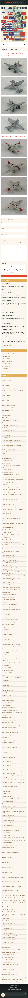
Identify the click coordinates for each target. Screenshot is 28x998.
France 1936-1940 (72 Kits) (8, 557)
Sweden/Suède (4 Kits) (7, 909)
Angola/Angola (5, 400)
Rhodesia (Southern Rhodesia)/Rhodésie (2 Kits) (13, 840)
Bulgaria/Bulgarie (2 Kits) (8, 458)
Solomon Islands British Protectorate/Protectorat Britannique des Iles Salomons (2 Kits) (14, 880)
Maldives (4, 715)
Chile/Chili (4, 484)
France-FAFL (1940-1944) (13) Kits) (10, 560)
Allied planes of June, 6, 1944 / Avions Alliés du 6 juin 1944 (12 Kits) (13, 379)
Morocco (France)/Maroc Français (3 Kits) (11, 745)
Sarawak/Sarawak (6, 862)
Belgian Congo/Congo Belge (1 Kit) (10, 427)
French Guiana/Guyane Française (10, 584)
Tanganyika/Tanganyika (7, 920)
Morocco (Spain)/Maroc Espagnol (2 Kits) (11, 747)
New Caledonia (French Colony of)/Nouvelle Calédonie (12, 776)
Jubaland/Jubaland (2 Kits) (8, 670)
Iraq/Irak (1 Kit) (5, 639)
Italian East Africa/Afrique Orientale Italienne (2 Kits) (13, 655)
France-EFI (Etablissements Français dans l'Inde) (13, 575)
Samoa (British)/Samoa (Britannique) (10, 855)
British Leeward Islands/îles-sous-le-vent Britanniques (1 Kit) (11, 446)
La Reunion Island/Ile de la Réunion (10, 687)
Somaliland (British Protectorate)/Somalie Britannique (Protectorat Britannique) (11, 887)
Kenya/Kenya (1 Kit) (7, 672)
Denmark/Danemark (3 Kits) (8, 521)
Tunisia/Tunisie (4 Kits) (7, 942)
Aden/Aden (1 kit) (6, 385)
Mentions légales (14, 985)
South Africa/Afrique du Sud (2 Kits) (10, 890)
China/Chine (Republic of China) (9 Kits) (11, 487)
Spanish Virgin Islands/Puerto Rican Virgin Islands (13, 900)
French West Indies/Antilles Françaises (11, 587)
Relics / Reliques (6, 363)
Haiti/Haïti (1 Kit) (6, 614)
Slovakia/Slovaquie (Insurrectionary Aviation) (12, 877)
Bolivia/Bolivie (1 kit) (6, 435)
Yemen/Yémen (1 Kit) (7, 972)
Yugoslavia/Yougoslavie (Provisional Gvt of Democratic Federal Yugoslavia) (12, 980)
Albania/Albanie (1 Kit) (7, 393)
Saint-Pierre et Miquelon (8, 847)
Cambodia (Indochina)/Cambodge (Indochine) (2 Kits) (13, 466)
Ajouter (14, 276)
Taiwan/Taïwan (5, 918)
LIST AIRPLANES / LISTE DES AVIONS (11, 353)
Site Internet (4, 234)
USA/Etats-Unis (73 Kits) (8, 957)
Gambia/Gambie (6, 592)
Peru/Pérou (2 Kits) (6, 817)
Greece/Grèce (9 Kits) (7, 607)
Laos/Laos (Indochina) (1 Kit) (8, 682)
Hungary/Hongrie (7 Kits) (8, 627)
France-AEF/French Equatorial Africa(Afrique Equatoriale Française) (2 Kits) (12, 568)
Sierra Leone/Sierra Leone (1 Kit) (9, 870)
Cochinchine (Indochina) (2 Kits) (9, 499)
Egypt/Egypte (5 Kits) (7, 529)
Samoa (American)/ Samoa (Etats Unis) (11, 852)
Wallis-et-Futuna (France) (8, 969)
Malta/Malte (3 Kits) (6, 717)
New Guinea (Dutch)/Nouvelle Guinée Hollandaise (13, 779)
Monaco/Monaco (6, 737)
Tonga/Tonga (5, 930)
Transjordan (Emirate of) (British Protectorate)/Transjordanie (9, 936)
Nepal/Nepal (5, 755)
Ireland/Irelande (6, 642)
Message (3, 240)
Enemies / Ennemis (6, 366)
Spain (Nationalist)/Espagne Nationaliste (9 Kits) (13, 895)
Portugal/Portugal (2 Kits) (8, 825)
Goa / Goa (4, 602)
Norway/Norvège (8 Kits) (8, 796)
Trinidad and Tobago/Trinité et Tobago (11, 939)
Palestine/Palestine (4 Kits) (8, 806)
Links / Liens (5, 368)
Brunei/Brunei (5, 455)
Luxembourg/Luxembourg (8, 702)
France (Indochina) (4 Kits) (8, 582)
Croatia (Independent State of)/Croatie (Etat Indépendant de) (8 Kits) (12, 510)
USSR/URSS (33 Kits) (7, 959)
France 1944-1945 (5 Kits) (8, 565)
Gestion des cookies (14, 987)
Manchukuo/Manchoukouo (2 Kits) (10, 720)
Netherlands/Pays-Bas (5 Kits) (9, 757)
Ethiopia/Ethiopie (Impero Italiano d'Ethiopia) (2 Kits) (13, 545)
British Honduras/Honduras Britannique (11, 442)
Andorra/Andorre (6, 398)
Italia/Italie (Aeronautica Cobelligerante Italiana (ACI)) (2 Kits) (13, 651)
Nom (2, 222)
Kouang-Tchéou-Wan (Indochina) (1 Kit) (11, 677)
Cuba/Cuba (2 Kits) (6, 513)
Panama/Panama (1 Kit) (7, 808)
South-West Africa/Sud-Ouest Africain (11, 893)
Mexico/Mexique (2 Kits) (8, 735)
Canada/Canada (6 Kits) (7, 472)
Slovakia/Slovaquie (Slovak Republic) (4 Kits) (12, 875)
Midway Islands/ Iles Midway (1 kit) (10, 732)
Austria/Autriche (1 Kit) (7, 410)
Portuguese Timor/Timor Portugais (10, 830)
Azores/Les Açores (6, 412)
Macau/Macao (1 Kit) (7, 705)
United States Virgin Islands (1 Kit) (10, 952)
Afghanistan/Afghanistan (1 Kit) (9, 388)
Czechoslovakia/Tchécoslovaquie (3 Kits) (11, 518)
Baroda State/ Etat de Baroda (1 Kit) (10, 420)
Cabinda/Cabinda (6, 463)
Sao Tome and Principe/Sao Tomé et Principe (12, 860)
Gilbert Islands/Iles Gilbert (8, 599)
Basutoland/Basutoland (7, 422)
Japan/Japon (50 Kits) (7, 667)
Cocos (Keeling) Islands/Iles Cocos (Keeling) (12, 502)
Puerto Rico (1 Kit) (6, 832)
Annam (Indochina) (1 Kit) (8, 403)
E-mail (2, 228)
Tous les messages (7, 345)
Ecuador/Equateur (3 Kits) (8, 527)
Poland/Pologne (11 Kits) (8, 822)
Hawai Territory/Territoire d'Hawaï (10, 619)
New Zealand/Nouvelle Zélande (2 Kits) (11, 786)
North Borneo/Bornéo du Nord (9, 793)
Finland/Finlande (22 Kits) (8, 555)
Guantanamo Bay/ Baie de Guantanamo (11, 609)
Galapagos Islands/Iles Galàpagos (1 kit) (11, 589)
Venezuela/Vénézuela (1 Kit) (8, 962)
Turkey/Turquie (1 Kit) (7, 944)
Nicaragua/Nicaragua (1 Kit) (8, 788)
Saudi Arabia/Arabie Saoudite (9, 865)
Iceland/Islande (5, 629)
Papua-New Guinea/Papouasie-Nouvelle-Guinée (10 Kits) (13, 812)
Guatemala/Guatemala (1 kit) (9, 612)
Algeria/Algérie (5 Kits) (7, 395)
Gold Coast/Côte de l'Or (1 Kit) (9, 604)
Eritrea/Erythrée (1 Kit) (7, 537)
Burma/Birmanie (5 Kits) (7, 460)
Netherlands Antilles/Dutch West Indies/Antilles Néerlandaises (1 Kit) (13, 764)
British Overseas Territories (8, 449)
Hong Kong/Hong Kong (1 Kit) (9, 624)
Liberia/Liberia (5, 692)
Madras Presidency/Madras (8, 707)
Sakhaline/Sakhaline (6, 850)
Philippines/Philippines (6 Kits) (9, 820)
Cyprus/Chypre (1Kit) (7, 516)
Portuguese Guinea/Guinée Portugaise (11, 827)
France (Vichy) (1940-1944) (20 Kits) (10, 562)
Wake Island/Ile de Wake (8, 967)
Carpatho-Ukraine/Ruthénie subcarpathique (12, 479)
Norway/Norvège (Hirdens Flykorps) (10, 798)
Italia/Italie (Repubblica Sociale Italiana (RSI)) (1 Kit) (13, 647)
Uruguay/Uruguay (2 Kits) (8, 954)
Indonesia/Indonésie (7, 634)
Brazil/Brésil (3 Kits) (6, 437)
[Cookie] (3, 995)
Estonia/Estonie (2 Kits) (7, 539)
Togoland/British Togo (7, 928)
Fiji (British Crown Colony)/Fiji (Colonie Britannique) (11, 552)
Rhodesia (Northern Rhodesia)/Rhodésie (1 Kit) (13, 837)
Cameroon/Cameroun (7, 469)
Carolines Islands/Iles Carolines (9, 477)
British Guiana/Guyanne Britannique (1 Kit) (12, 440)
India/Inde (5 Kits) (6, 632)
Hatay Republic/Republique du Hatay (10, 617)
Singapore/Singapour (7, 872)
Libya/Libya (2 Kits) (6, 695)
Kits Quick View (6, 356)
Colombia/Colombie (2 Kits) (8, 504)
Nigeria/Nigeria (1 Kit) (7, 791)
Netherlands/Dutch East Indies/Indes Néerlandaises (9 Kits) (11, 760)
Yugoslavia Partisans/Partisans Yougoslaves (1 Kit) (14, 977)
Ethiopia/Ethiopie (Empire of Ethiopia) (11, 542)
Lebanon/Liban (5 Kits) (7, 690)
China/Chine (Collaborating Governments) (12, 492)
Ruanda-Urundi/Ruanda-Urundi (9, 845)
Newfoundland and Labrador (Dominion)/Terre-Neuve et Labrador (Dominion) (13, 772)
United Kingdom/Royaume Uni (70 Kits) (11, 949)
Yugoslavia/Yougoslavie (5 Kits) (9, 974)
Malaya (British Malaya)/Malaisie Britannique (12, 712)
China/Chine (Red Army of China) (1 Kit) (11, 494)
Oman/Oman (5, 803)
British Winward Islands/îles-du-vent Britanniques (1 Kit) (14, 452)
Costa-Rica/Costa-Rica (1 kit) (9, 507)
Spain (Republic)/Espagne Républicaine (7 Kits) (13, 897)
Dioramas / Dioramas (7, 361)
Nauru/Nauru (5, 752)
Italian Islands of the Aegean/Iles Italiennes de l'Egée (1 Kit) (13, 659)
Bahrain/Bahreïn (6, 417)
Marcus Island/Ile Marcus (8, 722)
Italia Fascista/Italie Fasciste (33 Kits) (11, 644)
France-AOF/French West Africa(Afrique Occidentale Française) (11, 572)
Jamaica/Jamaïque (6, 665)
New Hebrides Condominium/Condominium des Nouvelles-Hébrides (13, 783)
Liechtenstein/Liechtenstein (9, 697)
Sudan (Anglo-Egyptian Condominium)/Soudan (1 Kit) (13, 903)
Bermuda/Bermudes (7, 432)
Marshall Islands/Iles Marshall (9, 727)
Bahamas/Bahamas (6, 415)
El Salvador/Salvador (7, 532)
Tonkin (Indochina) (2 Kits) (8, 933)
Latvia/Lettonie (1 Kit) (7, 685)
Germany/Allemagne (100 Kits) (9, 594)
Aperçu (3, 243)
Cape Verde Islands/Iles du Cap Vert (10, 474)
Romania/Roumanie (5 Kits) (8, 842)
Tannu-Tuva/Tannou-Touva (8, 923)
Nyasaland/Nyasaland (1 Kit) (8, 801)
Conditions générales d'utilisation (14, 989)
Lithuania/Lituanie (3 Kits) (8, 700)
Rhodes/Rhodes (6, 835)
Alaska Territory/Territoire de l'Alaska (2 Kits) (12, 390)
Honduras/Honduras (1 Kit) (8, 622)
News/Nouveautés (6, 371)
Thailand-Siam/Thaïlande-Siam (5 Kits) (11, 925)
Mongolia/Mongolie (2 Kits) (8, 740)
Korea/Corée (5, 675)
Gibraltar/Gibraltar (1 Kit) (8, 597)
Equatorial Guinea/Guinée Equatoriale (11, 534)
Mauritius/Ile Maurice (7, 730)
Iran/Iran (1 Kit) (5, 637)
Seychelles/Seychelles (7, 867)
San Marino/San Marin (7, 857)
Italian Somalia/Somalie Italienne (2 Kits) (11, 662)
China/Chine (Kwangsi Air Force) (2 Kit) (11, 489)
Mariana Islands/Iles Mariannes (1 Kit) (11, 725)
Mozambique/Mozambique (8, 750)
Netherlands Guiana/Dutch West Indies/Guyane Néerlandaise (13, 768)
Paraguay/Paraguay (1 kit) (8, 815)
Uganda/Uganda (6, 947)
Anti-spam (3, 263)
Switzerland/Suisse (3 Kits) (8, 911)
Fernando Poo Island (7, 548)
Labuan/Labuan (5, 680)
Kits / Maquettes (6, 358)
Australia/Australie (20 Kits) (8, 407)
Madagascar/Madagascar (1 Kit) (9, 710)
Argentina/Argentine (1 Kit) (8, 405)
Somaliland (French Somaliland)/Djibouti (11, 884)
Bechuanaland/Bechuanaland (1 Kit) (10, 425)
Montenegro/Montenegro (8, 742)
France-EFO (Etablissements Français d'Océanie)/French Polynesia (11, 579)
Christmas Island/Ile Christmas (9, 497)
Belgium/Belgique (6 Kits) (8, 430)
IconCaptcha (12, 272)
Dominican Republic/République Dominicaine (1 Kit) (13, 524)
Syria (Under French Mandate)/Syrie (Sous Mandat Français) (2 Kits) (13, 915)
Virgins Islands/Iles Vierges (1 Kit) (10, 964)
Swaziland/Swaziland (7, 906)
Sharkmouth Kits (6, 383)
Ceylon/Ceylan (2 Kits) (7, 482)
